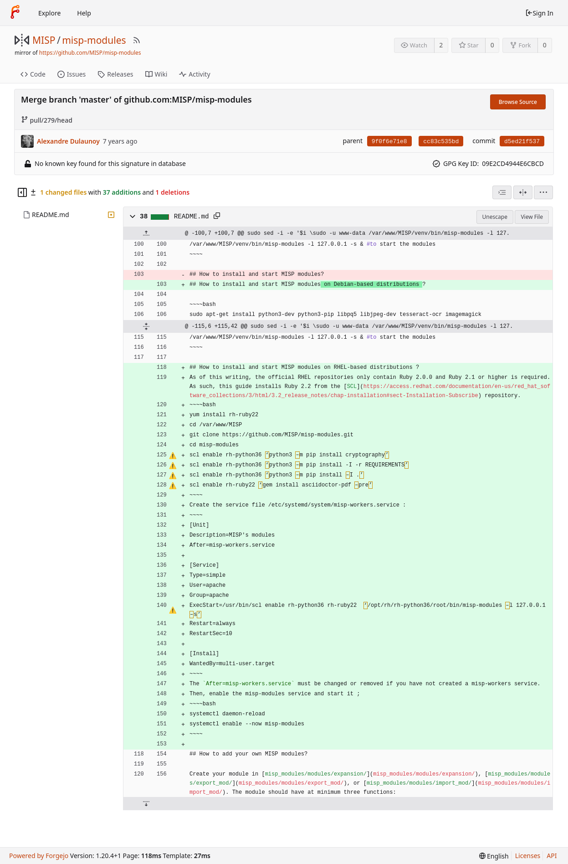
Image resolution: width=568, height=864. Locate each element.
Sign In (539, 13)
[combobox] (502, 192)
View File (532, 217)
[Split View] (522, 192)
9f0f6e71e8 (389, 141)
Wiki (156, 74)
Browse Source (518, 102)
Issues (71, 74)
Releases (115, 74)
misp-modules (94, 40)
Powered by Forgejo (38, 855)
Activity (194, 74)
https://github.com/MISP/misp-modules (90, 53)
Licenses (528, 855)
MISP (43, 40)
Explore (49, 13)
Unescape (494, 217)
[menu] (543, 192)
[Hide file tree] (22, 192)
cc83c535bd (441, 141)
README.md (50, 214)
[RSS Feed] (137, 40)
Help (84, 13)
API (552, 855)
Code (33, 74)
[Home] (15, 13)
